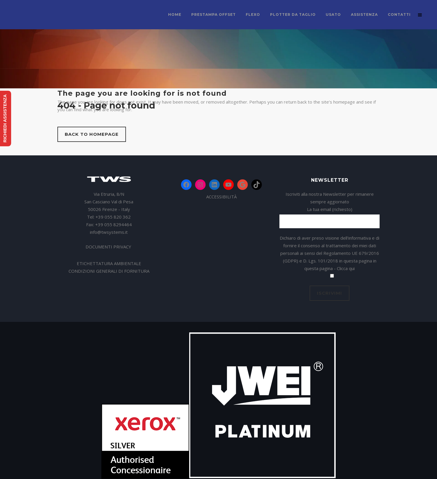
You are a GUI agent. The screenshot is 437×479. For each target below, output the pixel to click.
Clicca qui (346, 268)
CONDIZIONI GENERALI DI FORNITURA (109, 271)
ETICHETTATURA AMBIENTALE (109, 263)
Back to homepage (92, 134)
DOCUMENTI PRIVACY (109, 247)
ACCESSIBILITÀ (221, 197)
